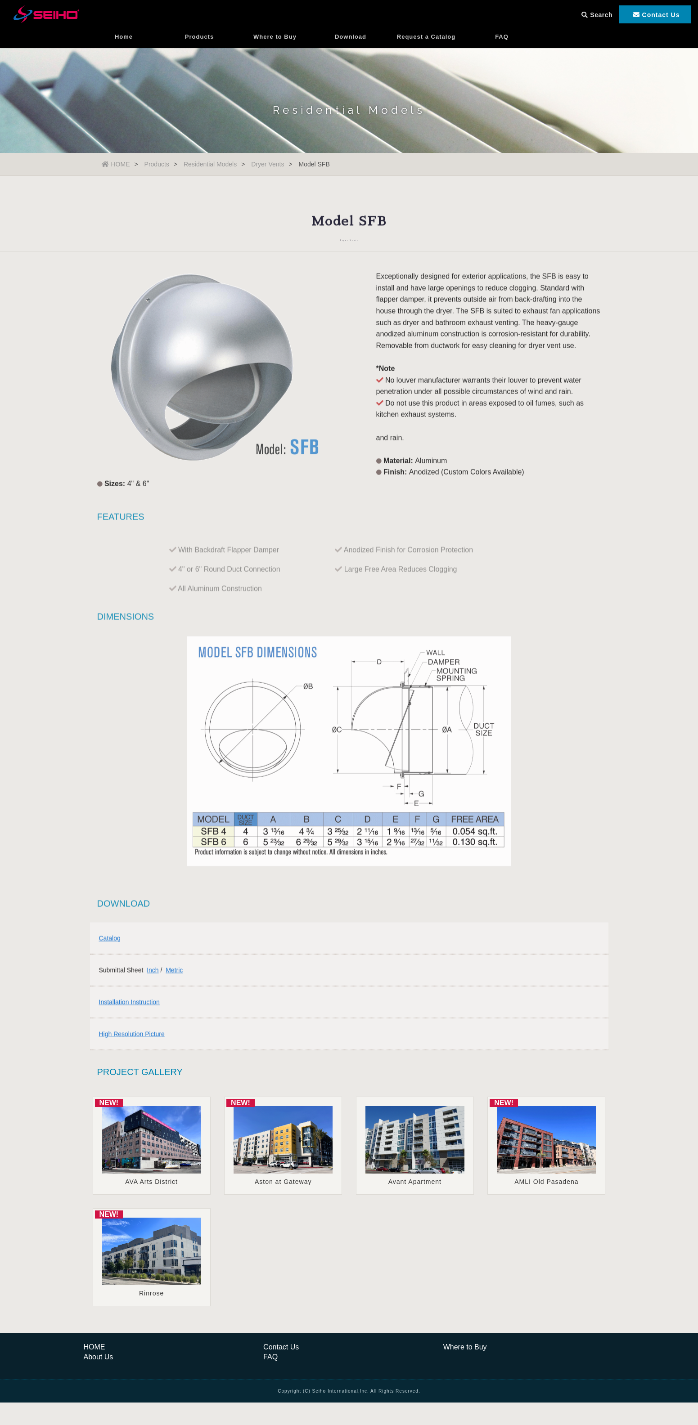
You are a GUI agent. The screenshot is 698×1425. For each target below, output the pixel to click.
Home (124, 42)
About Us (98, 1357)
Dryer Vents (267, 164)
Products (199, 42)
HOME (116, 164)
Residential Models (210, 164)
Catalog (110, 941)
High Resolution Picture (132, 1036)
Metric (174, 973)
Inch (152, 973)
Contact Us (281, 1347)
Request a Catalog (426, 42)
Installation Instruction (129, 1004)
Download (350, 42)
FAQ (502, 42)
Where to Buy (275, 42)
